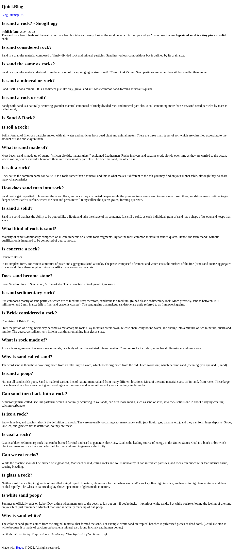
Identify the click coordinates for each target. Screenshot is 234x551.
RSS (22, 15)
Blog (5, 15)
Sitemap (13, 15)
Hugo (19, 547)
